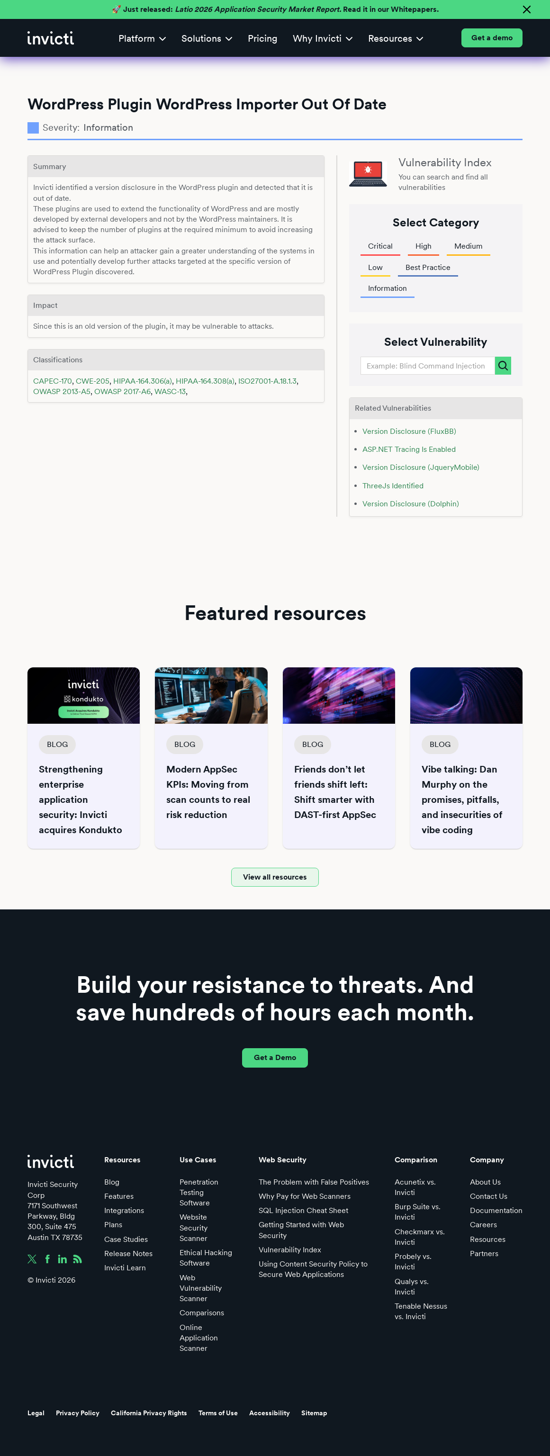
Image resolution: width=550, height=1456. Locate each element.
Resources (487, 1239)
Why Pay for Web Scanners (305, 1196)
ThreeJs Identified (393, 485)
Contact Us (488, 1196)
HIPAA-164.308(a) (205, 381)
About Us (485, 1181)
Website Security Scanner (193, 1227)
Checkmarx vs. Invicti (420, 1237)
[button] (142, 38)
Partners (484, 1253)
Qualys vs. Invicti (412, 1286)
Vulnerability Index (290, 1249)
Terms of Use (218, 1413)
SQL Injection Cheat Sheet (303, 1210)
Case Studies (126, 1239)
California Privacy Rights (149, 1413)
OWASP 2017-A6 (122, 391)
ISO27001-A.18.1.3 (267, 381)
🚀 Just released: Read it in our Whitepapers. (275, 9)
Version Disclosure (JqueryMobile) (420, 467)
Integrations (124, 1210)
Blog (111, 1181)
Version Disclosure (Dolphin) (410, 503)
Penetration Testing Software (199, 1192)
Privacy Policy (77, 1413)
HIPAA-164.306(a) (142, 381)
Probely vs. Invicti (413, 1261)
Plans (113, 1224)
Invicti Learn (125, 1267)
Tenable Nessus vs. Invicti (421, 1311)
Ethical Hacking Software (206, 1257)
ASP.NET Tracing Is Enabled (409, 449)
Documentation (496, 1210)
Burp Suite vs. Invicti (418, 1212)
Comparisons (202, 1312)
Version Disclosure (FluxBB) (409, 431)
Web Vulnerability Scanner (201, 1288)
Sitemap (314, 1413)
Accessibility (269, 1413)
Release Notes (128, 1253)
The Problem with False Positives (314, 1181)
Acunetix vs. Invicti (415, 1187)
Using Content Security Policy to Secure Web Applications (313, 1269)
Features (119, 1196)
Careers (483, 1224)
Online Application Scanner (199, 1338)
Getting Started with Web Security (301, 1230)
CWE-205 (92, 381)
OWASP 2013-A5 (61, 391)
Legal (36, 1413)
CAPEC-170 (52, 381)
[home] (50, 38)
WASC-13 (170, 391)
